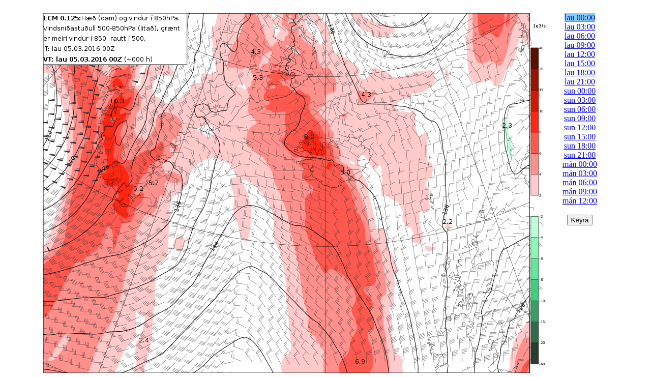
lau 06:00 (580, 36)
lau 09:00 (580, 45)
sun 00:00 (580, 90)
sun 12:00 (580, 127)
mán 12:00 (580, 200)
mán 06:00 (580, 182)
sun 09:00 (580, 118)
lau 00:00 (580, 17)
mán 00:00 (580, 164)
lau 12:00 (580, 54)
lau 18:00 (580, 72)
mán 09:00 (580, 191)
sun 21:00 (580, 155)
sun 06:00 (580, 109)
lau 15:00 (580, 63)
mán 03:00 (580, 173)
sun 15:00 (580, 136)
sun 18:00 (580, 145)
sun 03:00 (580, 100)
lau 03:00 (580, 26)
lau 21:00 (580, 81)
